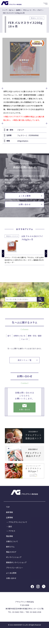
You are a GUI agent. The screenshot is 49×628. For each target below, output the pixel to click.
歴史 (10, 526)
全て (9, 339)
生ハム (11, 10)
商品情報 (9, 536)
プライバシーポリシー (14, 567)
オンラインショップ (13, 557)
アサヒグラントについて (17, 522)
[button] (46, 253)
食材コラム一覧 (28, 366)
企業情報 (9, 517)
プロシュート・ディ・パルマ (32, 10)
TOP (8, 507)
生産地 (18, 10)
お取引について (12, 541)
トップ (4, 10)
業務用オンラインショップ (16, 562)
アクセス (11, 531)
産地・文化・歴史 (34, 339)
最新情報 (9, 512)
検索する (40, 299)
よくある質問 (30, 196)
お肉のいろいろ (19, 339)
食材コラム (10, 546)
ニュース (24, 342)
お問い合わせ (30, 204)
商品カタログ (11, 552)
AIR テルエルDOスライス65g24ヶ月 (32, 238)
